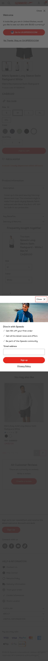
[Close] (41, 299)
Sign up (24, 360)
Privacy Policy (24, 366)
